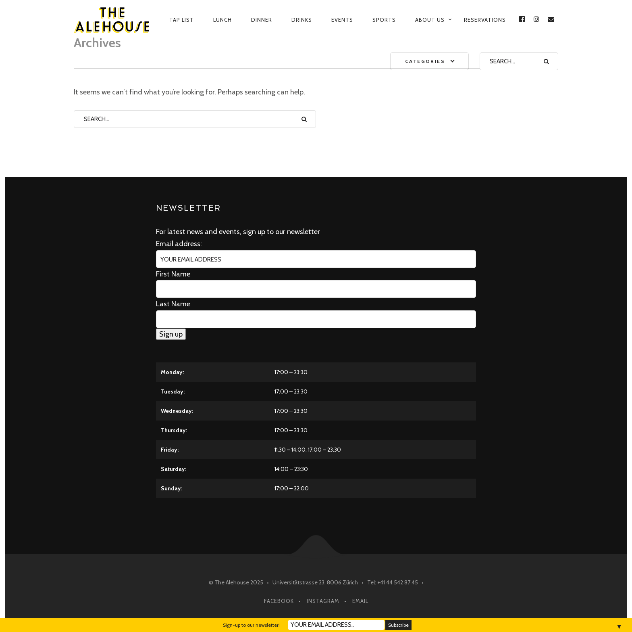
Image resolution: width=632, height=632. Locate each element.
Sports (384, 20)
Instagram (323, 601)
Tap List (181, 20)
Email (360, 601)
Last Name (173, 303)
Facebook (279, 601)
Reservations (485, 20)
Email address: (179, 243)
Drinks (301, 20)
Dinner (261, 20)
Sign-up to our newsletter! (251, 625)
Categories (425, 61)
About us (430, 20)
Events (342, 20)
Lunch (222, 20)
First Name (173, 274)
